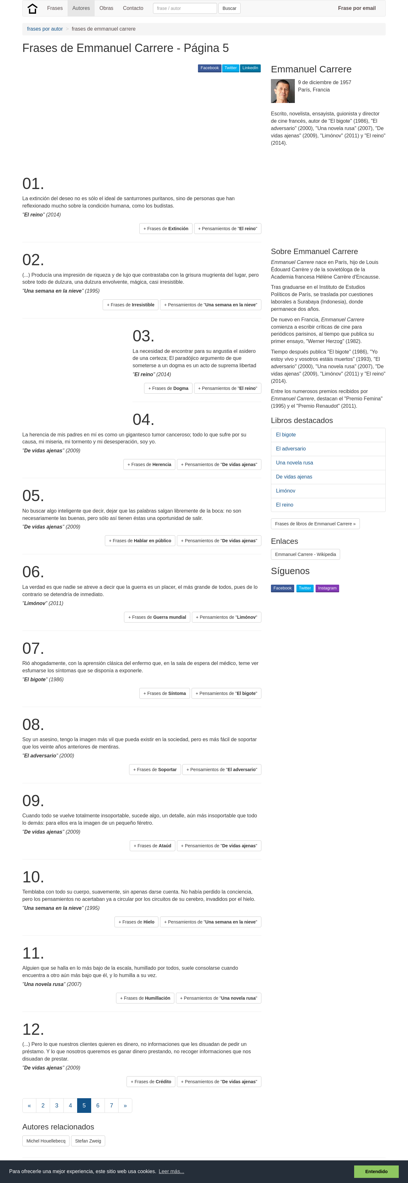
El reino (284, 505)
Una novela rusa (294, 462)
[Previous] (29, 1105)
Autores (81, 8)
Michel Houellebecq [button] (45, 1140)
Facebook (209, 67)
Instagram (327, 588)
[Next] (125, 1105)
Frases (55, 8)
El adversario (291, 448)
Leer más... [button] (171, 1171)
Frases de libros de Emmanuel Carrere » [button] (315, 523)
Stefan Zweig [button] (88, 1140)
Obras (106, 8)
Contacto (133, 8)
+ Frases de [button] (165, 228)
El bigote (286, 434)
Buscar (229, 8)
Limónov (285, 490)
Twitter (231, 67)
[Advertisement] (138, 123)
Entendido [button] (376, 1171)
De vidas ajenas (294, 476)
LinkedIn (250, 67)
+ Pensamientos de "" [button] (227, 228)
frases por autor (45, 29)
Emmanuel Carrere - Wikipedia (305, 554)
